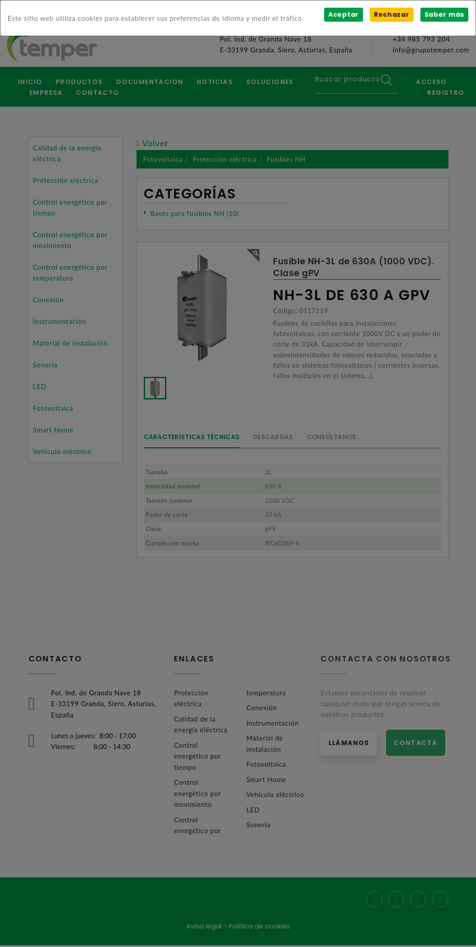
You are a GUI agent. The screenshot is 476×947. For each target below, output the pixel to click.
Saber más (444, 14)
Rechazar (391, 14)
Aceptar (343, 14)
